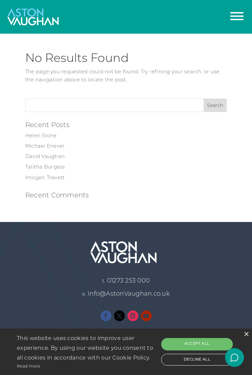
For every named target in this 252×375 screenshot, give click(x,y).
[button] (237, 12)
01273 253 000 (128, 281)
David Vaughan (45, 156)
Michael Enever (45, 146)
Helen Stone (41, 136)
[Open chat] (234, 357)
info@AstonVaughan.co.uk (129, 294)
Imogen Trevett (45, 178)
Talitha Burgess (45, 167)
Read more (28, 366)
